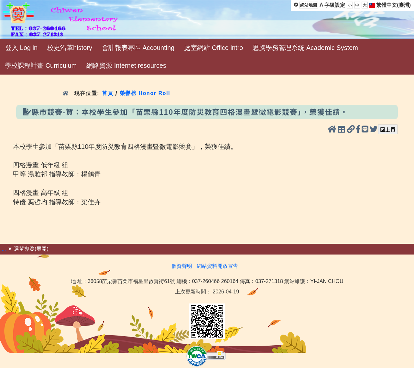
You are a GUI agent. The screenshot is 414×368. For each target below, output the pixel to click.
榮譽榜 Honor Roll (145, 93)
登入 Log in (21, 47)
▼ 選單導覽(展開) (28, 249)
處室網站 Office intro (213, 47)
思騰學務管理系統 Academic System (305, 47)
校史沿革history (69, 47)
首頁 (107, 93)
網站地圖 (308, 5)
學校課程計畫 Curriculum (41, 65)
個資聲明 (181, 266)
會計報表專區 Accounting (138, 47)
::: (4, 249)
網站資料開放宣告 (217, 266)
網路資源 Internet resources (126, 65)
